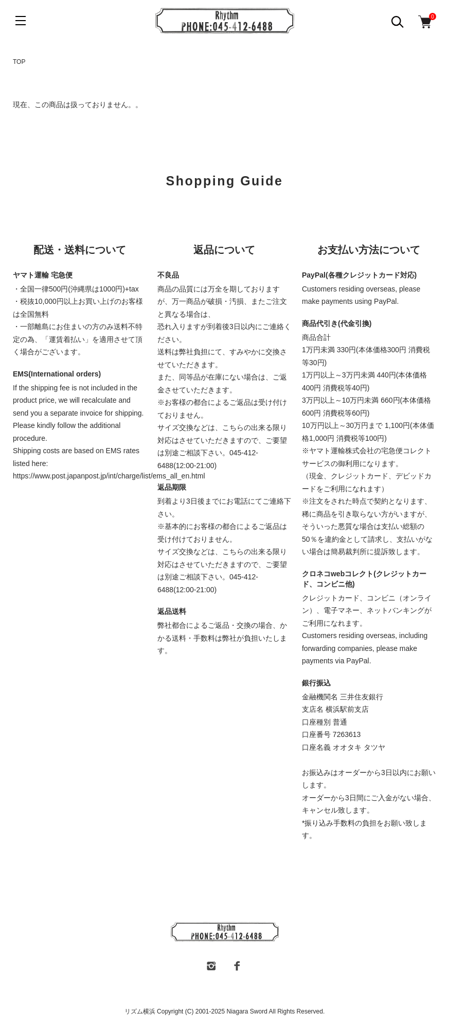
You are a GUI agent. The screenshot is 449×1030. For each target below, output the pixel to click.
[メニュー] (20, 20)
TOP (19, 61)
